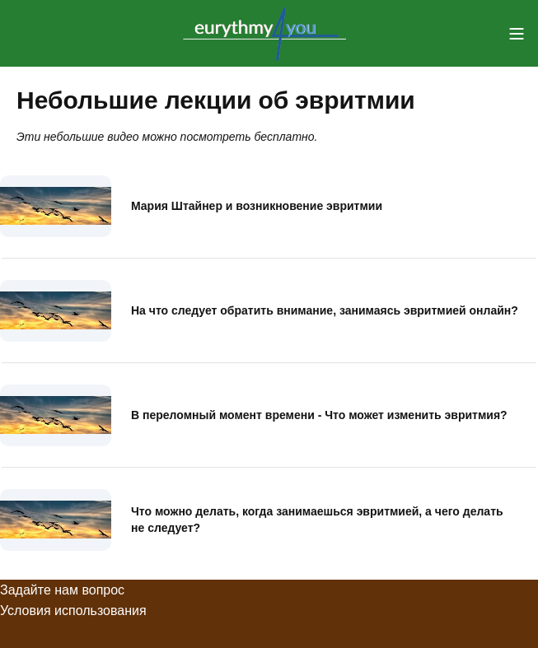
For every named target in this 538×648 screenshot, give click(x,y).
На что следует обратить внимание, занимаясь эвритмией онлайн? (324, 310)
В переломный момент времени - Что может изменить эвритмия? (319, 415)
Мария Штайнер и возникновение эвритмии (256, 205)
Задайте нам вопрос (62, 590)
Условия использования (73, 611)
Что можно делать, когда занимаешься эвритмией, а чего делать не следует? (317, 519)
